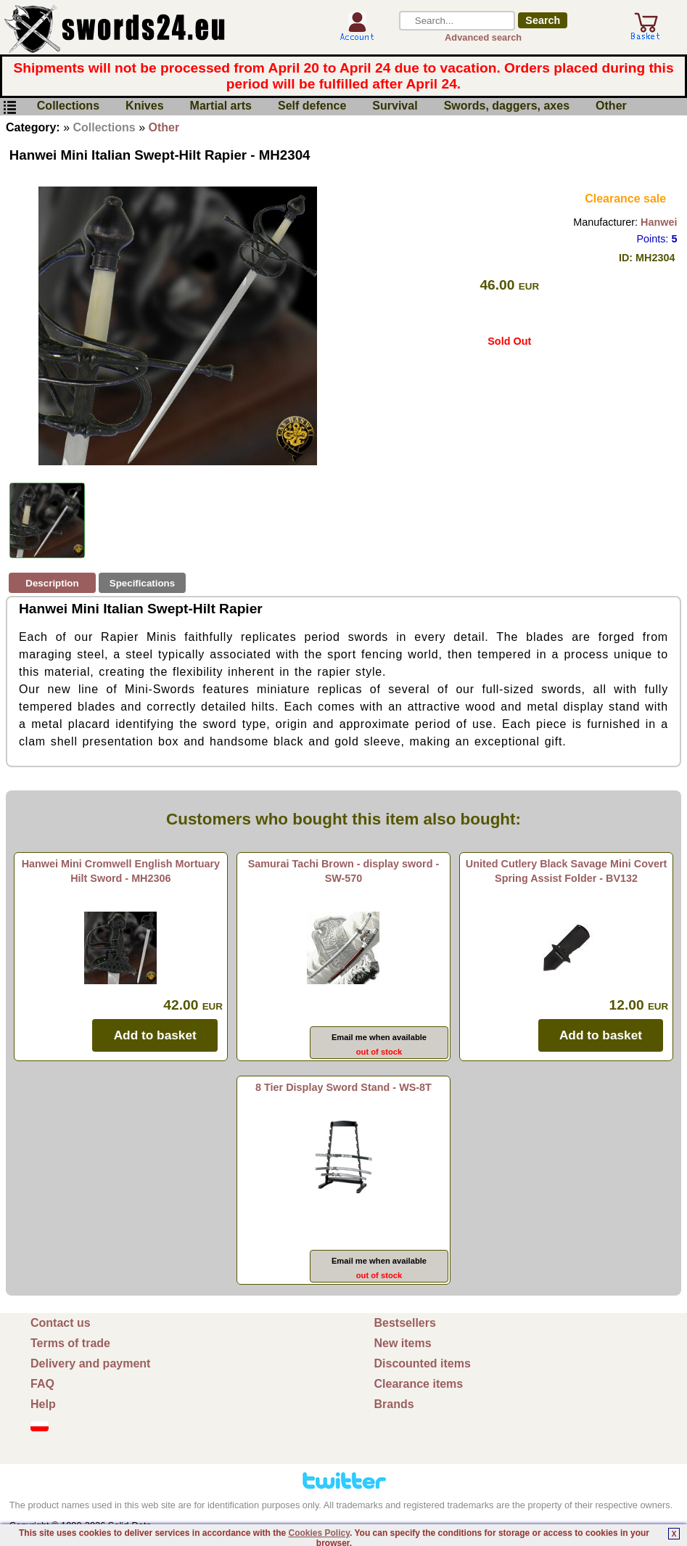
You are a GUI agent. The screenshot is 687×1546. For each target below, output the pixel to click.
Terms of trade (70, 1343)
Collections (68, 106)
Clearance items (419, 1384)
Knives (144, 106)
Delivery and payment (90, 1363)
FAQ (42, 1384)
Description (51, 583)
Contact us (60, 1323)
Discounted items (422, 1363)
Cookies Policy (319, 1533)
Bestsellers (405, 1323)
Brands (394, 1404)
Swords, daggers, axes (506, 106)
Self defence (312, 106)
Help (43, 1404)
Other (611, 106)
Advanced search (483, 37)
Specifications (142, 583)
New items (403, 1343)
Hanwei (659, 222)
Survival (394, 106)
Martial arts (221, 106)
